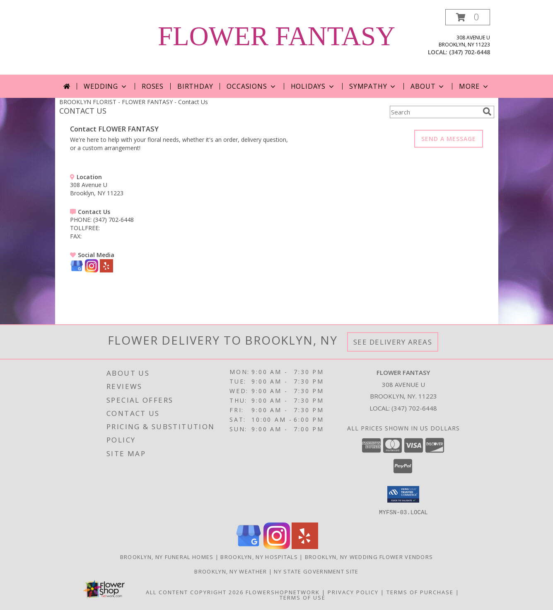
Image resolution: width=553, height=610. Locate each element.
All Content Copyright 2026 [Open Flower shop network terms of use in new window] (195, 591)
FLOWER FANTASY (276, 36)
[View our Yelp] (106, 270)
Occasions (252, 86)
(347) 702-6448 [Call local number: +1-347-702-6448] (469, 52)
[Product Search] (434, 112)
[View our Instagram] (91, 270)
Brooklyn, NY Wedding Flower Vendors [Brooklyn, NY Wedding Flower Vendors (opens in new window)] (369, 556)
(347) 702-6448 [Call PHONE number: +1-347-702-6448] (113, 220)
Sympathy (373, 86)
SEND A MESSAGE (448, 139)
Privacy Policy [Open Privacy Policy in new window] (353, 591)
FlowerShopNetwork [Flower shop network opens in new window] (283, 591)
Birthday (195, 86)
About (428, 86)
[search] (487, 111)
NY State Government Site (316, 571)
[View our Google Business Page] (76, 270)
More (474, 86)
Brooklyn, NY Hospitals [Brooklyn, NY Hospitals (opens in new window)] (259, 556)
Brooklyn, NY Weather (230, 571)
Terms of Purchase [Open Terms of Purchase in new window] (420, 591)
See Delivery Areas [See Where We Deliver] (392, 342)
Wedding (106, 86)
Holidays (313, 86)
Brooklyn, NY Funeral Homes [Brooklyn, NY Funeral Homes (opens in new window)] (167, 556)
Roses (153, 86)
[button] (467, 17)
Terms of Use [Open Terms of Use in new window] (303, 597)
